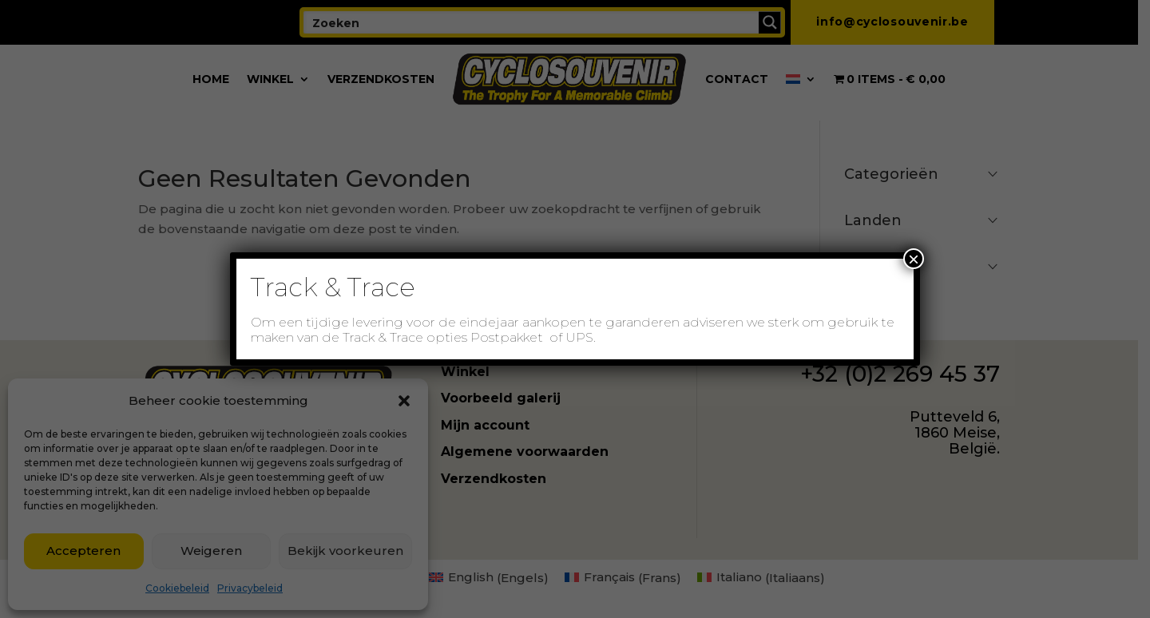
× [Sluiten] (913, 258)
